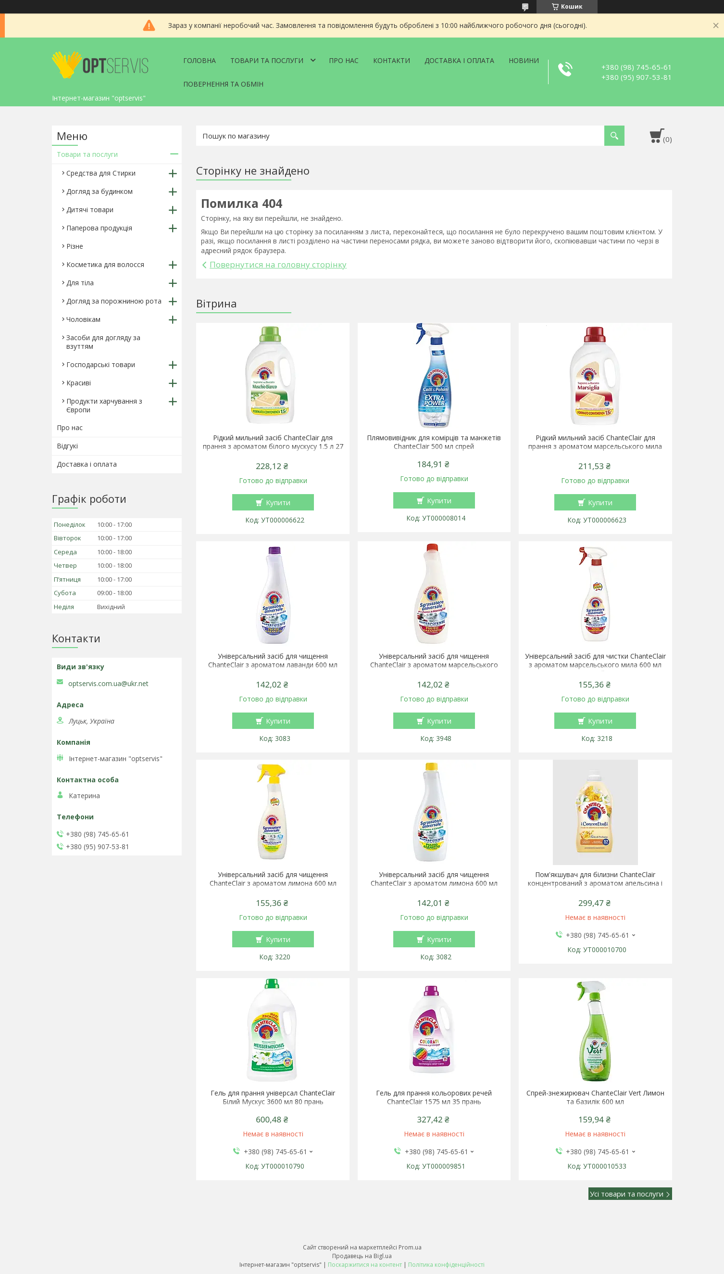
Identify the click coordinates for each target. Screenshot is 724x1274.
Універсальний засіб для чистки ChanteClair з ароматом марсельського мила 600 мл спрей (595, 665)
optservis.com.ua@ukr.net (108, 683)
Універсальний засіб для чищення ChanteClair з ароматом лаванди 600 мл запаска (272, 665)
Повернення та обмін (223, 84)
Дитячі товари (89, 209)
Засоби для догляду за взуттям (103, 342)
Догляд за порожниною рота (114, 301)
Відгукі (67, 445)
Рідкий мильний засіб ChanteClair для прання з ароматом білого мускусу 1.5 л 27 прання (273, 446)
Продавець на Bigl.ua (362, 1256)
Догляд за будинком (99, 191)
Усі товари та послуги (626, 1193)
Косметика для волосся (105, 264)
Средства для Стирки (101, 173)
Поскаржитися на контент (365, 1265)
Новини (524, 60)
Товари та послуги (266, 60)
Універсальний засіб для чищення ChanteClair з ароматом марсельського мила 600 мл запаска (434, 665)
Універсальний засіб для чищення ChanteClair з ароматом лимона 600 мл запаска (434, 883)
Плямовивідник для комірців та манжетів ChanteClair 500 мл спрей (434, 442)
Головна (199, 60)
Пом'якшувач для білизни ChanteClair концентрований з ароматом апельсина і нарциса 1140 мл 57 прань (595, 883)
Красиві (78, 382)
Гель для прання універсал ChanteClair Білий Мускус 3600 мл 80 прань (273, 1097)
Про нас (344, 60)
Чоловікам (83, 319)
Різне (74, 246)
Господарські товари (100, 364)
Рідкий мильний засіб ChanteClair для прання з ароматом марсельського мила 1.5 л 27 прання (595, 446)
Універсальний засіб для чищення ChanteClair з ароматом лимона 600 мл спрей (273, 883)
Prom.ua (410, 1247)
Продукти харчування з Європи (104, 405)
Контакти (391, 60)
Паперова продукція (99, 227)
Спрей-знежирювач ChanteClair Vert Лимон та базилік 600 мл (595, 1097)
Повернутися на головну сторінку (278, 264)
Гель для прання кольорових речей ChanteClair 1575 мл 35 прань (434, 1097)
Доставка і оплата (459, 60)
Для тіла (80, 282)
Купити (278, 502)
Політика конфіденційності (446, 1265)
